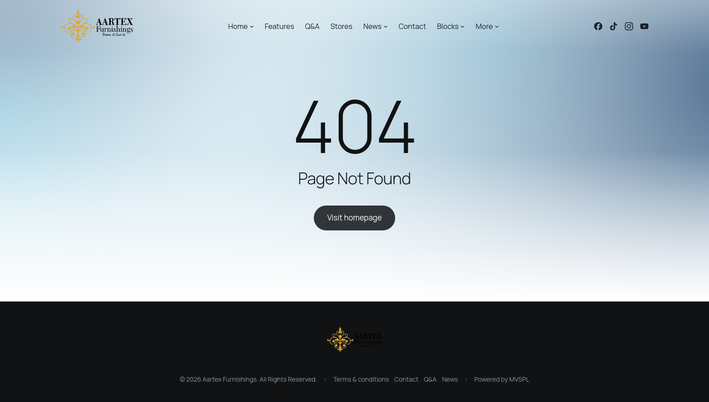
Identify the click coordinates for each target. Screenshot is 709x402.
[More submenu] (497, 26)
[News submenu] (385, 26)
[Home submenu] (252, 26)
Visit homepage (354, 217)
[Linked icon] (598, 26)
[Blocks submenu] (462, 26)
